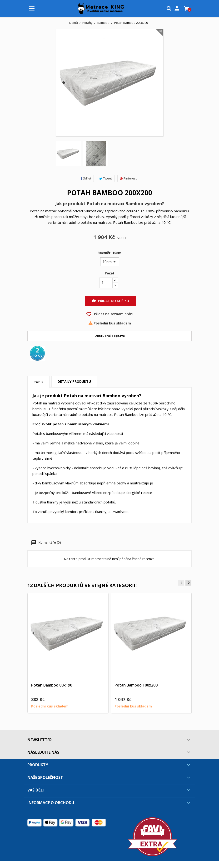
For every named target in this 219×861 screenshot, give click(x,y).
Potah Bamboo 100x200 (136, 685)
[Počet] (106, 283)
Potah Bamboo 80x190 (51, 685)
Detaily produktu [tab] (74, 381)
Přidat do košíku (110, 301)
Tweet (105, 178)
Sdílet (85, 178)
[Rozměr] (109, 261)
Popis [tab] (38, 381)
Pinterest (128, 178)
